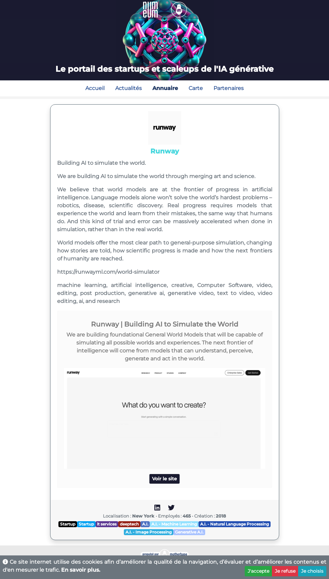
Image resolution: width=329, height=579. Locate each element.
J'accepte (258, 571)
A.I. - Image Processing (148, 532)
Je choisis (312, 571)
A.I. (145, 524)
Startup (67, 524)
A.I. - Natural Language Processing (234, 524)
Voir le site (164, 479)
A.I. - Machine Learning (174, 524)
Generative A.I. (189, 532)
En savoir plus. (80, 570)
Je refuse (285, 571)
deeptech (129, 524)
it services (107, 524)
